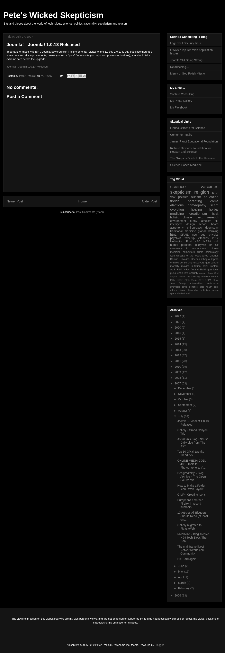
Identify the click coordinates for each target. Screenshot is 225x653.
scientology (212, 252)
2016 (178, 333)
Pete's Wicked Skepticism (53, 15)
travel (187, 293)
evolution (177, 209)
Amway (203, 273)
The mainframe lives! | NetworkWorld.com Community (191, 550)
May (181, 571)
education (211, 197)
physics (213, 234)
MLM (172, 280)
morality (174, 266)
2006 (178, 595)
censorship (186, 262)
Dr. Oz (213, 245)
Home (82, 201)
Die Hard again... (188, 559)
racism (215, 290)
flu (216, 221)
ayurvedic (175, 287)
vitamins (203, 238)
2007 (178, 383)
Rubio (194, 280)
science (178, 186)
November (185, 393)
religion (201, 192)
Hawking (195, 276)
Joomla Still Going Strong (186, 60)
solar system (210, 266)
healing (196, 209)
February (184, 588)
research (212, 217)
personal (186, 244)
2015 (178, 338)
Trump (182, 283)
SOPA (208, 280)
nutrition (196, 266)
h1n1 (173, 234)
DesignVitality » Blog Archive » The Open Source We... (191, 476)
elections (177, 205)
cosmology (176, 248)
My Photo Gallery (181, 100)
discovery (199, 262)
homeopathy (197, 205)
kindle (180, 273)
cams (214, 201)
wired (205, 255)
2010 (178, 366)
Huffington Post (181, 241)
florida (175, 201)
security (193, 273)
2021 (178, 322)
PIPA (187, 280)
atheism (206, 221)
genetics (193, 287)
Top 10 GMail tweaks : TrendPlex (191, 453)
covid (184, 287)
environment (178, 221)
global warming (208, 231)
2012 (215, 238)
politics (183, 197)
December (185, 388)
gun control (211, 262)
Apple (211, 273)
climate (187, 217)
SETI (201, 280)
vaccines (209, 186)
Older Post (149, 201)
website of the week (188, 255)
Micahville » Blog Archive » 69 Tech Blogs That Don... (193, 537)
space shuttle (177, 293)
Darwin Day (184, 276)
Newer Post (15, 201)
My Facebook (178, 107)
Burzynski (200, 245)
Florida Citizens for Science (187, 128)
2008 (178, 377)
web (172, 255)
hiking (182, 290)
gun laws (212, 269)
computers (189, 252)
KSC (197, 241)
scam (214, 205)
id (187, 248)
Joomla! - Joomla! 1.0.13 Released (43, 44)
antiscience (212, 283)
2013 (178, 349)
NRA (186, 269)
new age (199, 234)
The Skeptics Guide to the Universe (192, 158)
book (215, 213)
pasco (199, 217)
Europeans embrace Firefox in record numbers (190, 503)
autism (196, 197)
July (181, 416)
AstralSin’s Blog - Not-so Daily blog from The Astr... (192, 442)
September (185, 405)
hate (201, 287)
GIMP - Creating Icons (191, 494)
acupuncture (199, 248)
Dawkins (185, 259)
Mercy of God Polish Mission (188, 73)
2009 (178, 372)
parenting (195, 201)
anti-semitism (196, 283)
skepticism (181, 192)
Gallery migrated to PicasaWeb (189, 526)
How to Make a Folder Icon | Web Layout (191, 487)
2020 (178, 327)
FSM (179, 269)
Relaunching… (179, 67)
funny (193, 221)
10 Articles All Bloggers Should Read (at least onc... (192, 516)
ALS (172, 269)
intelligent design (182, 224)
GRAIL (184, 234)
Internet (214, 276)
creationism (198, 214)
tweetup (190, 238)
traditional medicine (183, 231)
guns (173, 273)
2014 (178, 344)
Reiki (203, 269)
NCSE (180, 280)
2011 (178, 361)
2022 (178, 316)
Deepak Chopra (200, 259)
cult (216, 241)
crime (200, 252)
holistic (174, 217)
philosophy (192, 290)
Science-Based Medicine (186, 165)
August (183, 410)
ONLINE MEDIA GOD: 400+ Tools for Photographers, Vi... (191, 464)
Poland (195, 269)
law (186, 273)
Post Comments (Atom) (90, 212)
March (182, 582)
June (181, 566)
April (181, 577)
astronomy (176, 227)
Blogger (159, 644)
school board (208, 224)
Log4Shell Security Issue (186, 43)
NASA (207, 241)
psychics (175, 238)
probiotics (205, 290)
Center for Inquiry (181, 134)
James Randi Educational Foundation (194, 141)
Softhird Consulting (182, 94)
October (183, 399)
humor (174, 244)
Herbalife (205, 276)
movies (185, 266)
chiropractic (194, 227)
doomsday (211, 227)
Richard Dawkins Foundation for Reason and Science (190, 150)
